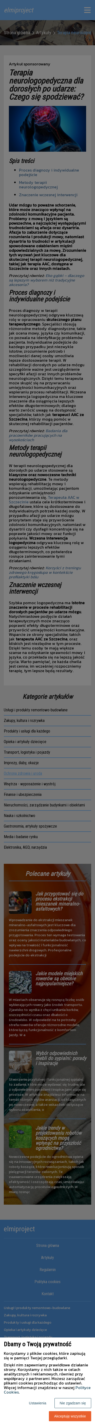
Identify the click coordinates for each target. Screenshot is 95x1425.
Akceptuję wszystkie (70, 1416)
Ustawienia (37, 1403)
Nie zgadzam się (73, 1403)
